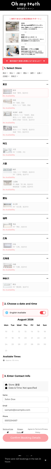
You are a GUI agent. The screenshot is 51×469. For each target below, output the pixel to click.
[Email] (25, 410)
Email (5, 406)
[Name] (25, 399)
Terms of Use (8, 430)
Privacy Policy (20, 430)
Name (5, 395)
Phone (5, 416)
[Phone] (25, 420)
